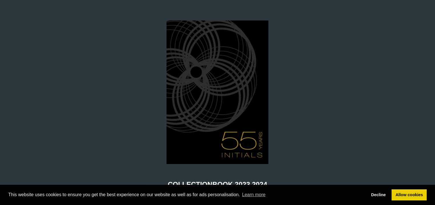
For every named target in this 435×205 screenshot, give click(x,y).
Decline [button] (378, 194)
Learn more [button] (254, 194)
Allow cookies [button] (409, 194)
